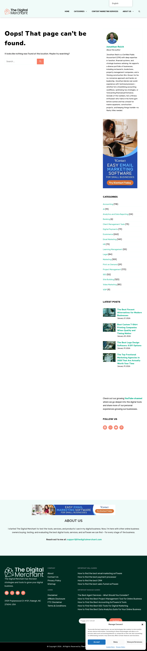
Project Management (112, 269)
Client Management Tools (114, 224)
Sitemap (52, 584)
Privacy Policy (120, 647)
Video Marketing (110, 284)
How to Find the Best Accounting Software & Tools (102, 602)
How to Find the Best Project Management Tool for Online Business (110, 599)
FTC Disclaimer (55, 602)
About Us (129, 11)
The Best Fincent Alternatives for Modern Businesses (129, 312)
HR (104, 244)
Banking (106, 219)
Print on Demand (110, 264)
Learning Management (112, 249)
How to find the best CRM (90, 580)
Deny (115, 642)
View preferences (134, 642)
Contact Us (53, 577)
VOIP (105, 290)
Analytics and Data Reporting (115, 214)
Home (67, 11)
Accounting (108, 204)
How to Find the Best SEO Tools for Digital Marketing (103, 606)
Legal (105, 254)
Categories (81, 11)
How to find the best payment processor (97, 577)
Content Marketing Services (105, 11)
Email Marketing (110, 239)
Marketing (107, 259)
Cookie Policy (110, 647)
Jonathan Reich (115, 46)
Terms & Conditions (57, 606)
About (51, 573)
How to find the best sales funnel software (98, 584)
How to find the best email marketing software (100, 573)
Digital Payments (110, 229)
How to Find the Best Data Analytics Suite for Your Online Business (109, 609)
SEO (104, 274)
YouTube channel (133, 398)
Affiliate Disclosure (56, 599)
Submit (116, 621)
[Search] (40, 61)
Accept (97, 642)
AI (104, 209)
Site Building (108, 279)
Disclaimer (52, 595)
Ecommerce (108, 234)
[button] (142, 624)
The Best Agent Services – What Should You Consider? (103, 595)
